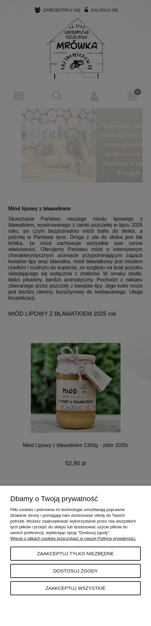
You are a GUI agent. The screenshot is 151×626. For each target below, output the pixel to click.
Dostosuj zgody (75, 570)
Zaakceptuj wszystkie (76, 588)
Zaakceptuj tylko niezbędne (75, 553)
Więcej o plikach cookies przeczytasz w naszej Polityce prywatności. (73, 538)
